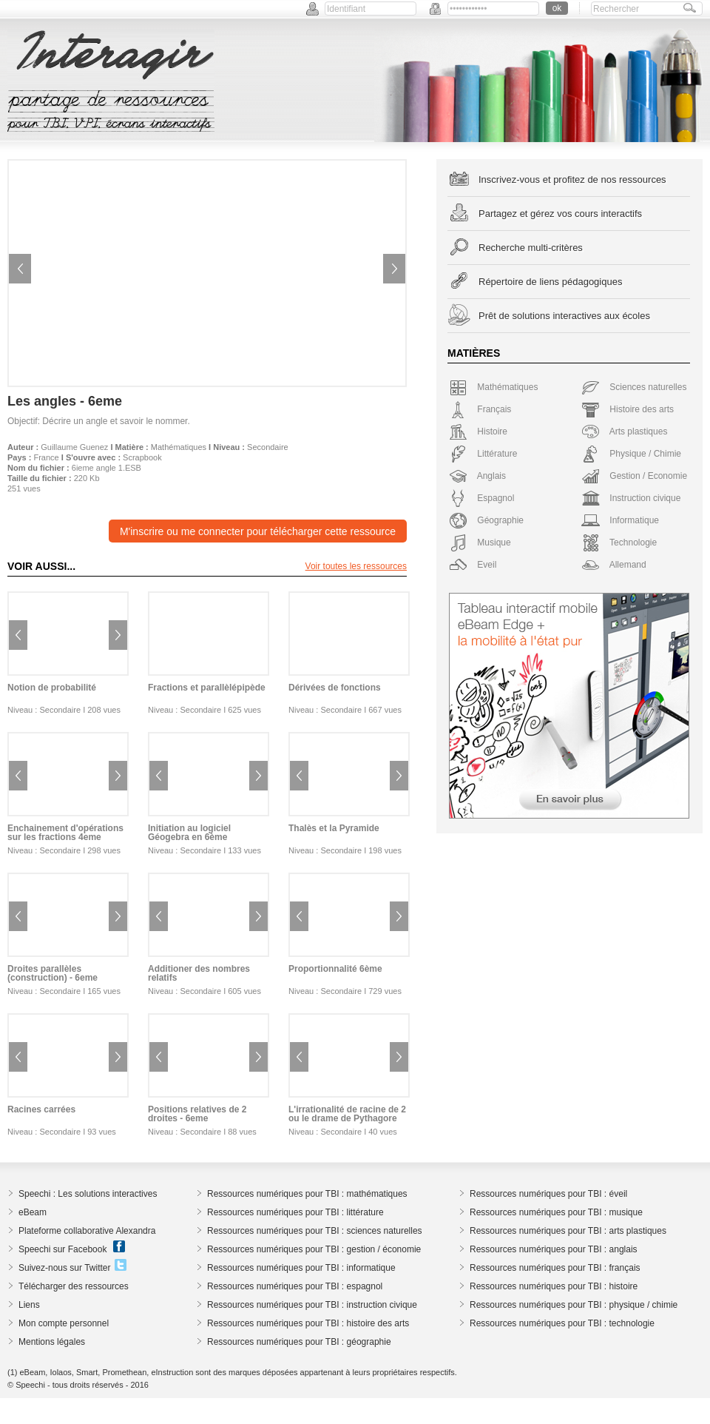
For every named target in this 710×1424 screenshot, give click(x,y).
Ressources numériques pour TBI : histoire (554, 1286)
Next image (394, 268)
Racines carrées (41, 1109)
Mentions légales (51, 1342)
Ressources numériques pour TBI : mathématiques (307, 1194)
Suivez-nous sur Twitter (64, 1268)
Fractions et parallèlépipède (207, 687)
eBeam (32, 1212)
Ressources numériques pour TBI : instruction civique (312, 1305)
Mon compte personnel (63, 1323)
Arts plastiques (624, 431)
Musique (480, 542)
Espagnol (481, 498)
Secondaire (267, 447)
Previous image (20, 268)
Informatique (620, 520)
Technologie (619, 542)
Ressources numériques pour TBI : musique (556, 1212)
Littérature (483, 454)
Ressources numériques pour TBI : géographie (299, 1342)
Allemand (613, 565)
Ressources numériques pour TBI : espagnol (294, 1286)
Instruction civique (630, 498)
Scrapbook (142, 457)
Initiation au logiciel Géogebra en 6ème (189, 832)
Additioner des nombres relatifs (199, 973)
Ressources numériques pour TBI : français (555, 1268)
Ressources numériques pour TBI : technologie (562, 1323)
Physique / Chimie (631, 454)
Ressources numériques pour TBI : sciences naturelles (314, 1231)
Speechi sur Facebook (62, 1249)
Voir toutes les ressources (356, 566)
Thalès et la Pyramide (333, 828)
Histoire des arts (627, 409)
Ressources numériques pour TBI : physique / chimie (573, 1305)
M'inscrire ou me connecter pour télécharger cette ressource (258, 531)
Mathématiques (178, 447)
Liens (29, 1305)
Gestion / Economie (634, 476)
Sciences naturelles (633, 387)
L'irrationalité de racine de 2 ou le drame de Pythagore (347, 1114)
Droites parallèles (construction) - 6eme (52, 973)
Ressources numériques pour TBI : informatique (301, 1268)
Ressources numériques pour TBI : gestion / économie (314, 1249)
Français (480, 409)
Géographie (486, 520)
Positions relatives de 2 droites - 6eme (197, 1114)
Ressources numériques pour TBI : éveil (548, 1194)
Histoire (478, 431)
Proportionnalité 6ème (335, 969)
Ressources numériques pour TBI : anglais (554, 1249)
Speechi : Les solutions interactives (87, 1194)
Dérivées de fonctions (334, 687)
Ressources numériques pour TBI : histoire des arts (308, 1323)
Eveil (472, 565)
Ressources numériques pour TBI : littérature (295, 1212)
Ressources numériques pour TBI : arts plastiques (568, 1231)
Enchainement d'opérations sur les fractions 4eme (65, 832)
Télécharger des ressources (73, 1286)
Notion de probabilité (51, 687)
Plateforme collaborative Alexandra (86, 1231)
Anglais (477, 476)
